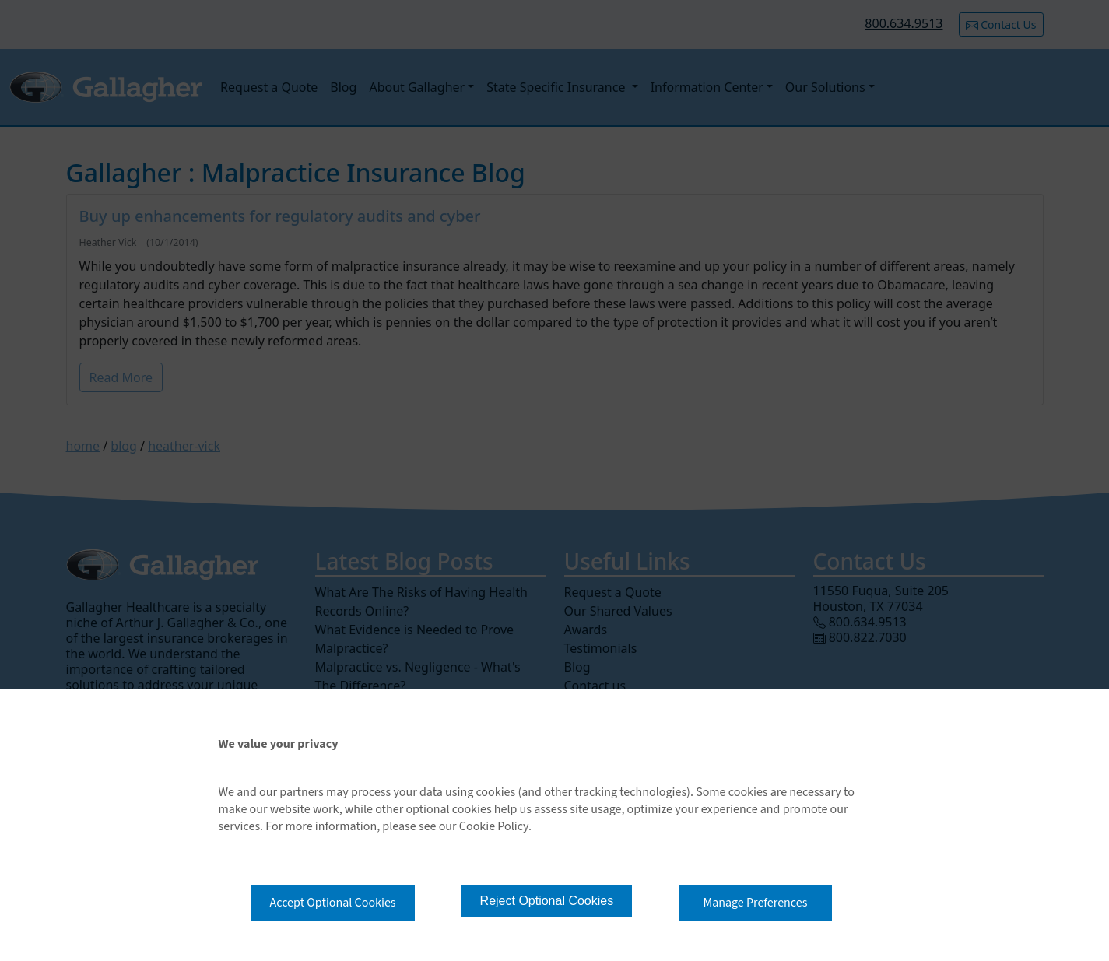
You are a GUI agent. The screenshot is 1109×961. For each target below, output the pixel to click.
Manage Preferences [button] (756, 902)
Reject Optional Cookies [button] (547, 900)
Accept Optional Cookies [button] (333, 902)
